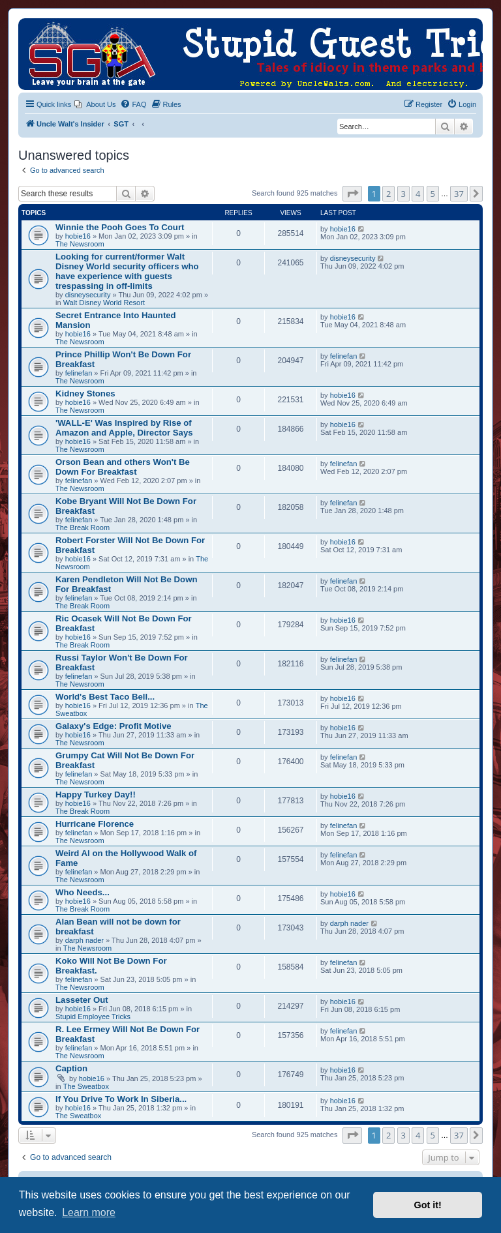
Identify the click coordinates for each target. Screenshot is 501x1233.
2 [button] (388, 194)
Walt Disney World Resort (104, 302)
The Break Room (82, 527)
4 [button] (418, 194)
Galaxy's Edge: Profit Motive (113, 726)
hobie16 (78, 236)
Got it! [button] (428, 1205)
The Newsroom (79, 244)
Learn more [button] (88, 1212)
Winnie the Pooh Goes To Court (119, 227)
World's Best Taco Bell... (105, 697)
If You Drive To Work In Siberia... (121, 1099)
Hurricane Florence (94, 824)
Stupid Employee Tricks (92, 1016)
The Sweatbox (86, 1086)
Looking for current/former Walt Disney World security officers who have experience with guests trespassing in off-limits (127, 271)
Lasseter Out (81, 1000)
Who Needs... (82, 892)
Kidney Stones (85, 393)
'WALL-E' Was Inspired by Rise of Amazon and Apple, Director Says (124, 428)
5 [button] (433, 194)
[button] (352, 193)
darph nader (84, 940)
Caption (71, 1068)
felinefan (79, 373)
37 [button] (459, 194)
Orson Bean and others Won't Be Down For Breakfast (122, 467)
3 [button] (403, 194)
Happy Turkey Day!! (95, 794)
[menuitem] (94, 104)
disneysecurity (88, 295)
